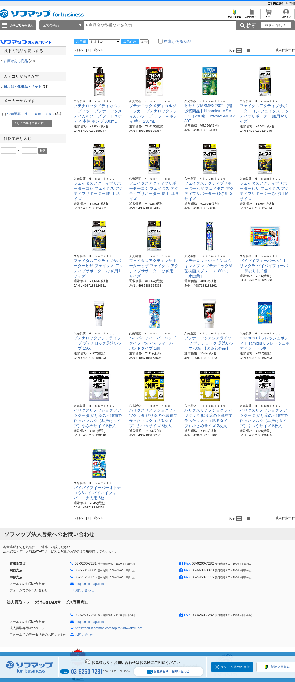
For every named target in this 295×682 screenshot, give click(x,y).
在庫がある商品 (19, 61)
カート (269, 15)
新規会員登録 (234, 15)
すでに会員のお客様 (235, 667)
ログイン (286, 15)
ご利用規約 (275, 3)
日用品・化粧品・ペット (26, 86)
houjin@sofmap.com (89, 584)
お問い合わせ (84, 590)
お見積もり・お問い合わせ (168, 671)
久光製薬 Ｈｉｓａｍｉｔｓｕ (34, 114)
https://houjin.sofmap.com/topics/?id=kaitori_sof (108, 628)
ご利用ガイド (252, 15)
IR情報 (290, 3)
